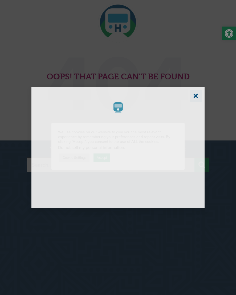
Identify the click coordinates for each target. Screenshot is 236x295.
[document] (118, 147)
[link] (196, 96)
